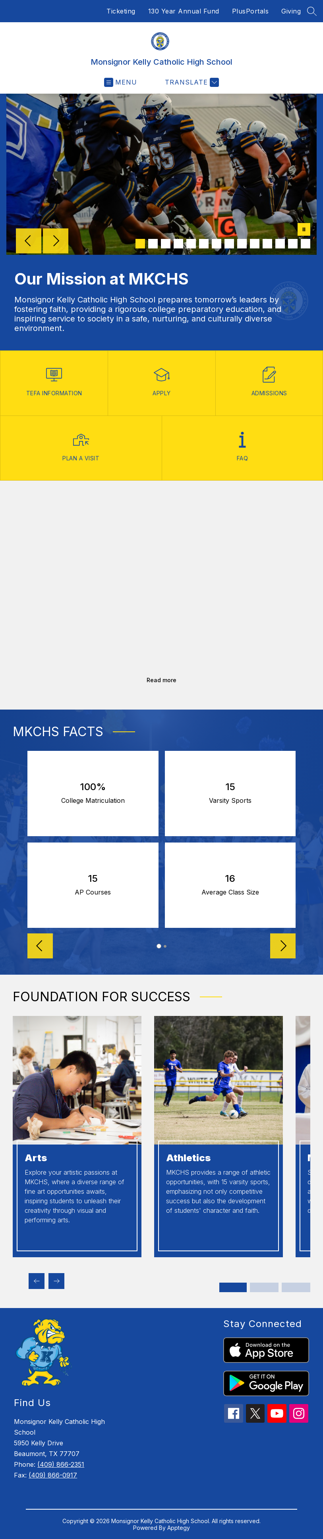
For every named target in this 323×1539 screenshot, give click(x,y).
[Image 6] (204, 243)
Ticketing (120, 11)
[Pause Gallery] (304, 230)
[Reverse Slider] (40, 946)
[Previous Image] (28, 241)
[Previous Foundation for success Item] (36, 1281)
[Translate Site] (191, 82)
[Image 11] (267, 243)
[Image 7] (216, 243)
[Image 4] (178, 243)
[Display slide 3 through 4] (264, 1287)
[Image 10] (254, 243)
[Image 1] (140, 243)
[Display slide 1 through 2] (234, 1287)
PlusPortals (250, 11)
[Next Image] (55, 241)
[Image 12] (280, 243)
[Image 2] (153, 243)
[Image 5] (191, 243)
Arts (36, 1158)
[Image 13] (293, 243)
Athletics (188, 1158)
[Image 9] (242, 243)
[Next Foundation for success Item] (56, 1281)
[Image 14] (305, 243)
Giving (291, 11)
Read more (161, 680)
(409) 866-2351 (60, 1464)
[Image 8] (229, 243)
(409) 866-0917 (53, 1475)
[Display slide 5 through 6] (296, 1287)
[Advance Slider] (283, 946)
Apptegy (178, 1527)
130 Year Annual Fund (183, 11)
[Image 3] (165, 243)
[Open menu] (120, 82)
